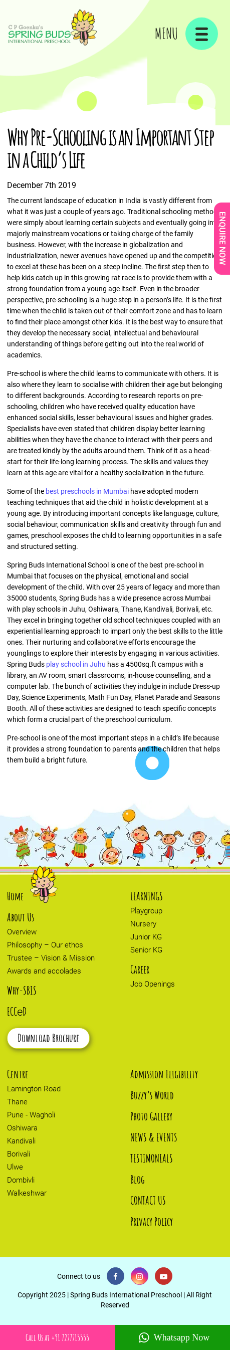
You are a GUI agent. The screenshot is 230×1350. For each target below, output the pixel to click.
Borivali (18, 1154)
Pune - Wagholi (31, 1114)
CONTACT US (148, 1200)
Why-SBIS (22, 990)
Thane (17, 1101)
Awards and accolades (44, 971)
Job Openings (152, 984)
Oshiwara (22, 1127)
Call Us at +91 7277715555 (57, 1337)
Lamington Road (34, 1088)
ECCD (17, 1011)
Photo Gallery (151, 1116)
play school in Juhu (76, 664)
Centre (17, 1074)
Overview (22, 931)
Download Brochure (48, 1038)
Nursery (143, 923)
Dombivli (21, 1180)
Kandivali (21, 1140)
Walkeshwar (27, 1193)
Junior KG (146, 936)
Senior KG (146, 949)
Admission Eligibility (164, 1074)
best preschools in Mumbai (87, 491)
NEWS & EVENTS (153, 1137)
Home (15, 896)
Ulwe (15, 1167)
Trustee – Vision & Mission (51, 957)
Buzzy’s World (152, 1095)
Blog (137, 1179)
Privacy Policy (151, 1221)
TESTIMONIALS (151, 1158)
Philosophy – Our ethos (45, 944)
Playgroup (146, 910)
